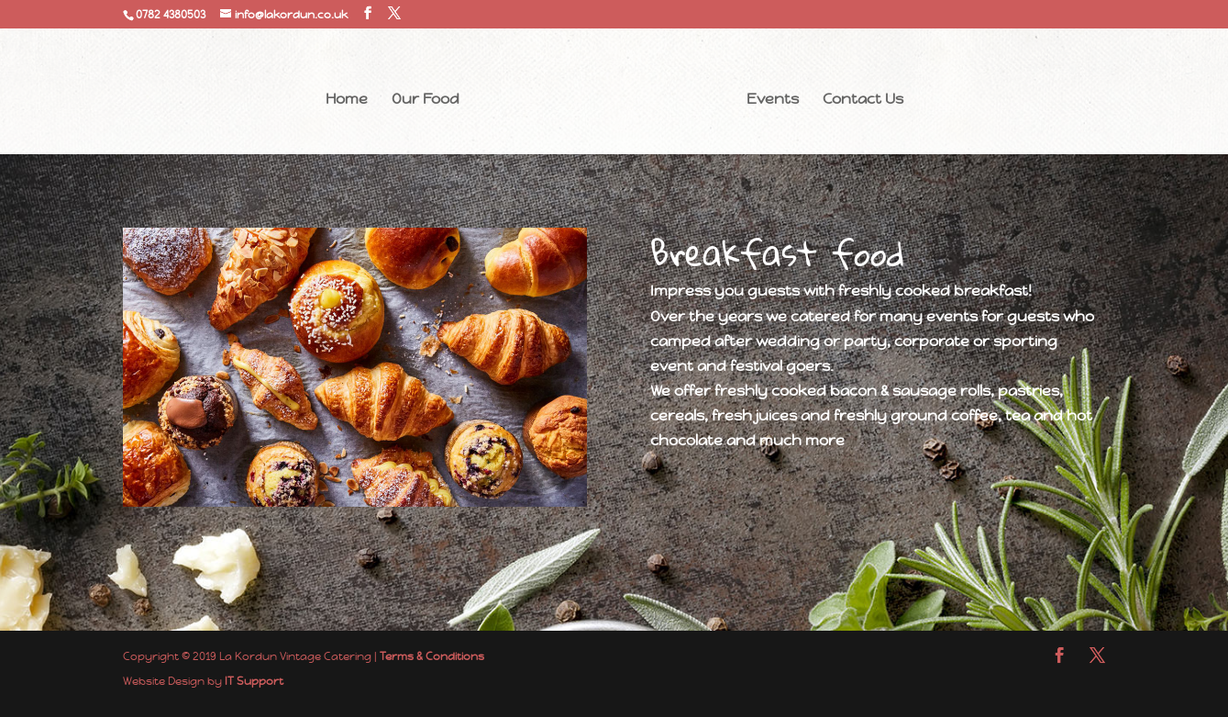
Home (347, 100)
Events (773, 100)
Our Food (425, 100)
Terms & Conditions (432, 656)
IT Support (254, 681)
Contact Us (863, 100)
